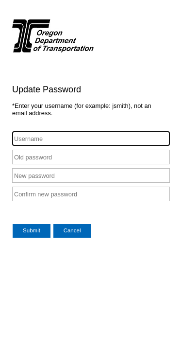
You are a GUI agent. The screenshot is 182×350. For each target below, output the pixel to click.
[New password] (91, 175)
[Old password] (91, 157)
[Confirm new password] (91, 194)
